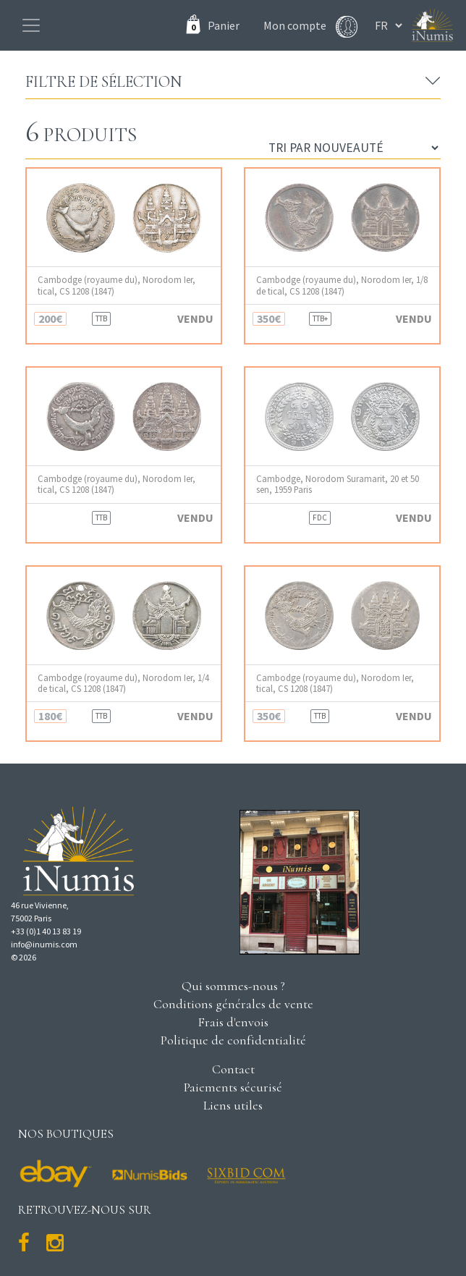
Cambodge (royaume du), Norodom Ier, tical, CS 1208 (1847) (116, 285)
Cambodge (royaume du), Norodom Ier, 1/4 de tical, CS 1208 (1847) (123, 683)
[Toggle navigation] (31, 25)
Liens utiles (233, 1105)
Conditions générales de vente (233, 1004)
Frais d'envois (233, 1022)
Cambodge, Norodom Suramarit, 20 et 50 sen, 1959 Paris (337, 484)
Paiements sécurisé (233, 1087)
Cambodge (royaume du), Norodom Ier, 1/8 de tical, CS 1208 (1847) (342, 285)
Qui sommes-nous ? (233, 986)
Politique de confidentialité (233, 1040)
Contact (233, 1069)
